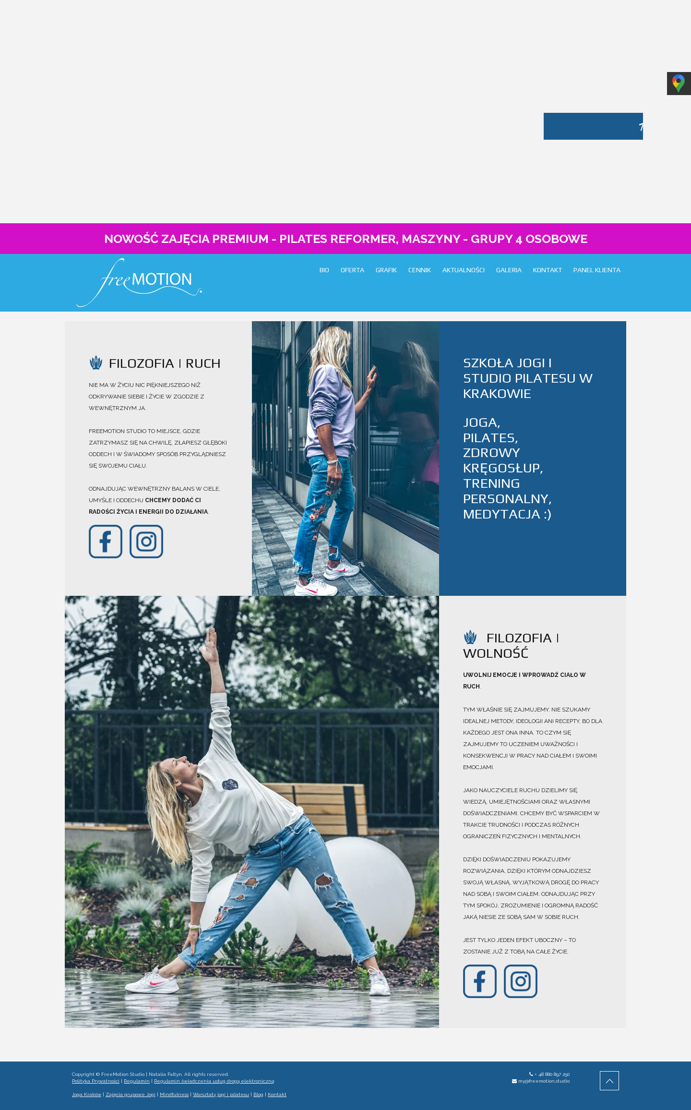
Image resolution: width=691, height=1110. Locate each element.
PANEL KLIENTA (596, 270)
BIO (324, 270)
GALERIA (509, 270)
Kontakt (277, 1094)
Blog (258, 1094)
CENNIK (419, 270)
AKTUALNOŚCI (463, 270)
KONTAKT (547, 270)
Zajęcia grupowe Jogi (130, 1094)
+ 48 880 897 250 (552, 1074)
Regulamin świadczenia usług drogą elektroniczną (214, 1081)
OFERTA (352, 270)
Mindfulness (174, 1094)
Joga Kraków (86, 1094)
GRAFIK (386, 270)
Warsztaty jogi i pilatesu (221, 1094)
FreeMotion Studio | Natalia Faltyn (141, 1074)
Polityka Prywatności (95, 1081)
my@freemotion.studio (544, 1081)
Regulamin (137, 1081)
